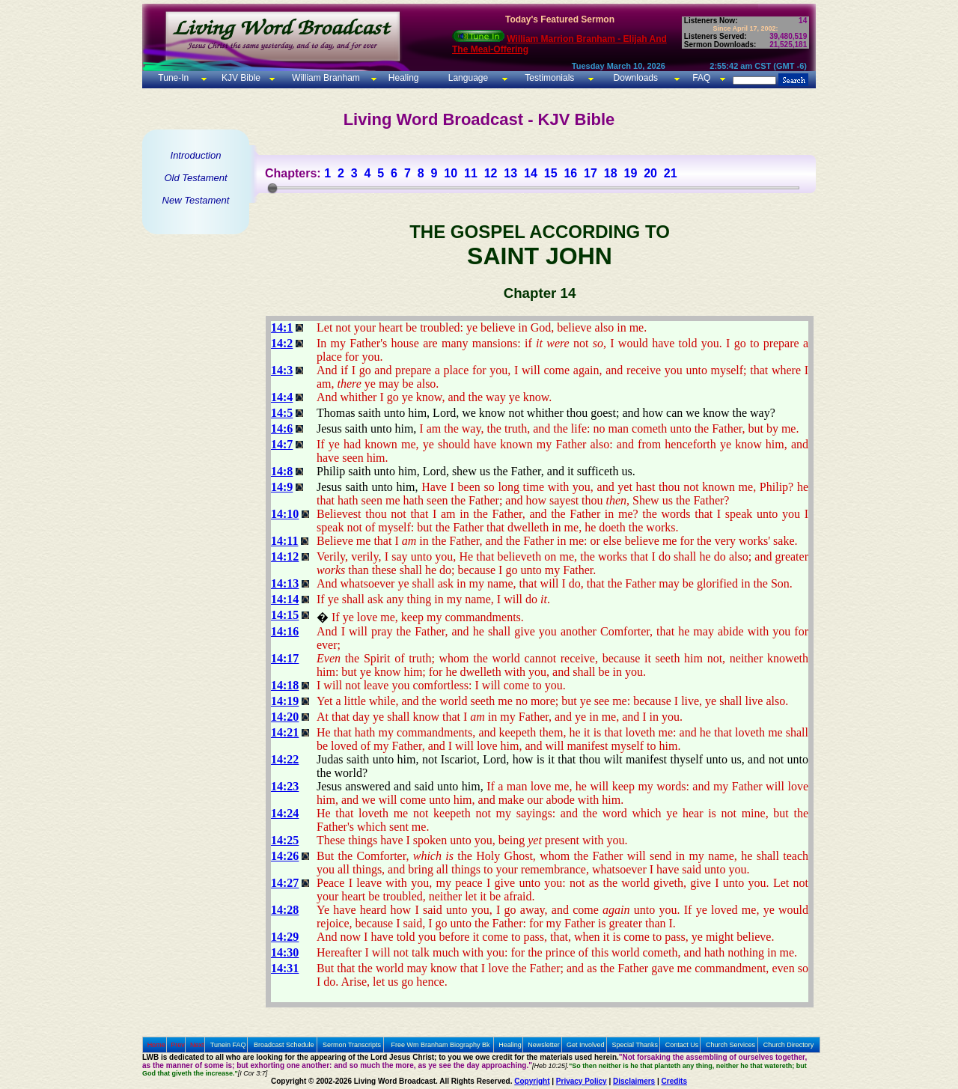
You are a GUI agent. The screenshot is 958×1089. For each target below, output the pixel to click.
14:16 (285, 631)
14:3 (282, 370)
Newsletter (544, 1045)
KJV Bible (239, 78)
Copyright (531, 1081)
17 (590, 173)
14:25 (285, 840)
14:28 (285, 909)
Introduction (196, 155)
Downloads (636, 78)
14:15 (285, 614)
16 (570, 173)
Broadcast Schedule (284, 1045)
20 (650, 173)
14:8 (282, 471)
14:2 (282, 343)
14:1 (282, 327)
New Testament (196, 200)
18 (610, 173)
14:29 (285, 936)
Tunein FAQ (228, 1045)
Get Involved (586, 1045)
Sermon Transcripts (352, 1045)
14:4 (282, 397)
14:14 (285, 599)
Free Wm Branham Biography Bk (440, 1045)
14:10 (285, 513)
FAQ (701, 78)
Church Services (730, 1045)
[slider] (272, 187)
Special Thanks (635, 1045)
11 (471, 173)
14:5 (282, 412)
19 (630, 173)
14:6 (282, 428)
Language (466, 78)
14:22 (285, 759)
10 (450, 173)
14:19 (285, 701)
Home (156, 1045)
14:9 (282, 487)
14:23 (285, 786)
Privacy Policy (581, 1081)
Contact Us (682, 1045)
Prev (178, 1045)
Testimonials (549, 78)
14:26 (285, 855)
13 (510, 173)
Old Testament (195, 177)
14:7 (282, 444)
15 (551, 173)
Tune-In (173, 78)
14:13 (285, 583)
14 (530, 173)
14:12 (285, 556)
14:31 (285, 968)
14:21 (285, 732)
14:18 (285, 685)
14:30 (285, 952)
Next (197, 1045)
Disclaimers (634, 1081)
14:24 (285, 813)
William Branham (325, 78)
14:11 (284, 540)
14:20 (285, 716)
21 (670, 173)
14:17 (285, 658)
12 (491, 173)
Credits (674, 1081)
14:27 (285, 882)
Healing (401, 78)
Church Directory (788, 1045)
